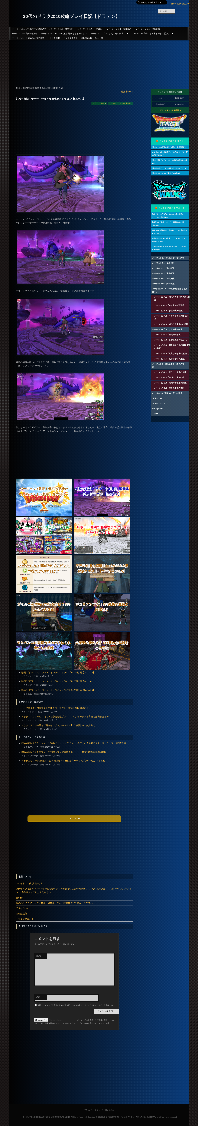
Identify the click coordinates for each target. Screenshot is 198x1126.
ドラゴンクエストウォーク (171, 208)
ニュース (99, 38)
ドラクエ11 (54, 38)
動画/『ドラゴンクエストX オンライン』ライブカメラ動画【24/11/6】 (57, 681)
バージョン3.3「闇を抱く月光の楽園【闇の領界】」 (172, 346)
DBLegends (86, 38)
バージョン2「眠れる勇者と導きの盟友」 (152, 33)
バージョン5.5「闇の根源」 (25, 33)
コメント (40, 956)
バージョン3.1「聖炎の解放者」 (168, 334)
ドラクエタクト (70, 38)
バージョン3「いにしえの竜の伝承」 (110, 33)
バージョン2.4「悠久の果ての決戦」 (170, 388)
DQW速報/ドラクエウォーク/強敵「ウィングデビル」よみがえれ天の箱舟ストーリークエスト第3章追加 (73, 743)
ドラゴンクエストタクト (171, 141)
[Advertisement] (99, 62)
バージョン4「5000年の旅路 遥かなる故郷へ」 (64, 33)
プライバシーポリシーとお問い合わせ (99, 1110)
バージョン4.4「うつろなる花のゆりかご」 (171, 317)
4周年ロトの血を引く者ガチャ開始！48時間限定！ (169, 147)
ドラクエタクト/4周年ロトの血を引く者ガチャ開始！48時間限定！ (54, 708)
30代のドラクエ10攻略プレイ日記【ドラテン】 (71, 16)
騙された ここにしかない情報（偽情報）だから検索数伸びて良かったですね (54, 903)
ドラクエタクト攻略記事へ (170, 110)
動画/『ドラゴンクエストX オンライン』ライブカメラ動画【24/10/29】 (58, 690)
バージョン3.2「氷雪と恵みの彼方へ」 (171, 340)
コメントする (74, 818)
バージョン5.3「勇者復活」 (120, 29)
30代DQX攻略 (98, 103)
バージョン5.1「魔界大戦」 (62, 29)
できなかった (22, 908)
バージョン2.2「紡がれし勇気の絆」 (170, 377)
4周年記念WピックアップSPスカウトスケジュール (169, 168)
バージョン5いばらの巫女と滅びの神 (29, 29)
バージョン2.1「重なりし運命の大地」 (171, 372)
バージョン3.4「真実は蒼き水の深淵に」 (172, 353)
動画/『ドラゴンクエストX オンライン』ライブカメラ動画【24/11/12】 (58, 672)
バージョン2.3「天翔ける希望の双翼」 (171, 383)
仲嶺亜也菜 (21, 913)
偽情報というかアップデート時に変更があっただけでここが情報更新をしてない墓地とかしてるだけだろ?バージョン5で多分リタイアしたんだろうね (73, 890)
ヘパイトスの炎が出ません (29, 883)
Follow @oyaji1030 (179, 3)
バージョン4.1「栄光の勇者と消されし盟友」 (172, 298)
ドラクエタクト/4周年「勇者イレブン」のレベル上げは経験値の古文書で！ (59, 725)
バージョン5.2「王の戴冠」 (91, 29)
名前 (38, 997)
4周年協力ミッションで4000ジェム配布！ (166, 173)
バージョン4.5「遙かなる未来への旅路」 (172, 324)
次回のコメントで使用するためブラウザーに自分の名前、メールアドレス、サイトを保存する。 (76, 1005)
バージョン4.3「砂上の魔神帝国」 (169, 311)
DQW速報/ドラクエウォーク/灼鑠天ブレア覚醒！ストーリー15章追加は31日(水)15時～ (65, 752)
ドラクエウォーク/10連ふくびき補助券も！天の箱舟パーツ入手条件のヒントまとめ (63, 760)
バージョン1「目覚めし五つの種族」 (29, 38)
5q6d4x (19, 897)
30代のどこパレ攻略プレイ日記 (149, 1117)
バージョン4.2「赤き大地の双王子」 (170, 305)
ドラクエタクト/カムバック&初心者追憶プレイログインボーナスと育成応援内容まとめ (65, 716)
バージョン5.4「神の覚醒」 (149, 29)
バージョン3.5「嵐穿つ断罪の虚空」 (170, 359)
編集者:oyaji (127, 91)
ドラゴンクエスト (25, 919)
